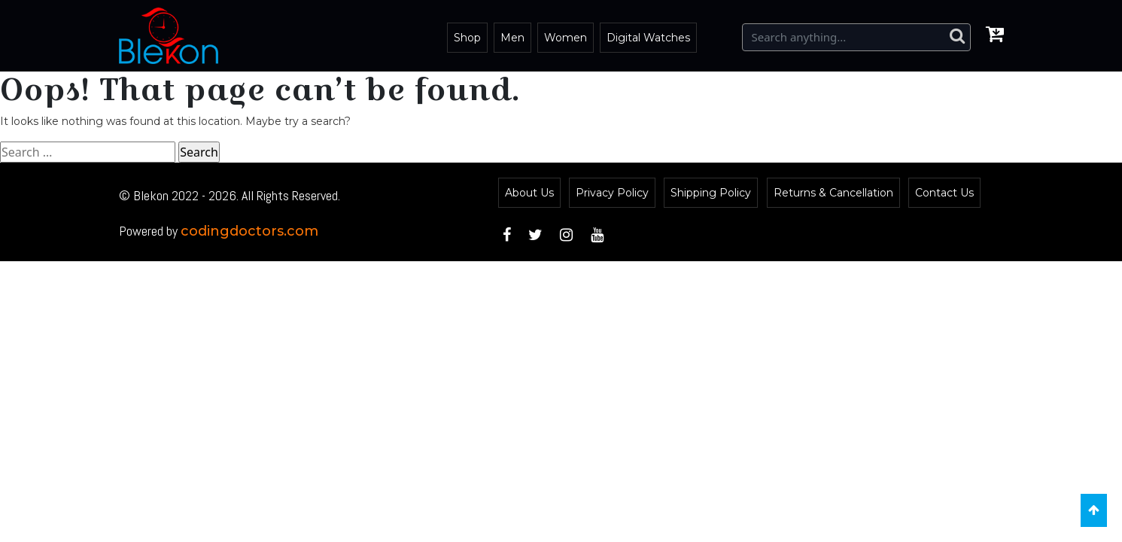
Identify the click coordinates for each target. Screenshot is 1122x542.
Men (512, 37)
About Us (529, 192)
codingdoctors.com (249, 231)
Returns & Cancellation (833, 192)
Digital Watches (648, 37)
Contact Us (944, 192)
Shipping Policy (710, 192)
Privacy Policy (612, 192)
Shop (467, 37)
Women (565, 37)
